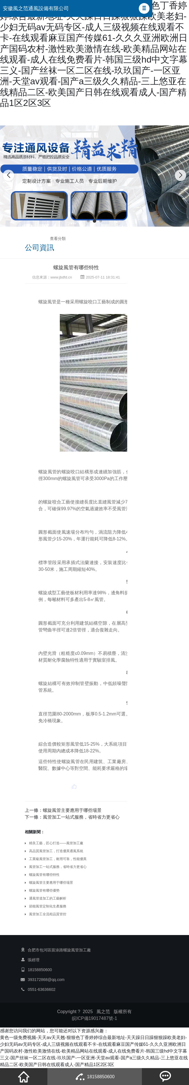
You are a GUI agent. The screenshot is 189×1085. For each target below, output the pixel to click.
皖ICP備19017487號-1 (94, 1018)
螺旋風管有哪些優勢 (44, 890)
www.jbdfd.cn (61, 277)
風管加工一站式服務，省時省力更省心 (58, 867)
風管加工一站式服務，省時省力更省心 (81, 817)
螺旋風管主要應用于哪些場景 (72, 810)
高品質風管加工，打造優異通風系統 (56, 851)
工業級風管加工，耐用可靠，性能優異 (58, 859)
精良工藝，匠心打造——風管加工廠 (56, 843)
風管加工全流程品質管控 (47, 914)
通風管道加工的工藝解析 (47, 898)
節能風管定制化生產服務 (47, 906)
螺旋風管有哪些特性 (76, 267)
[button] (144, 8)
